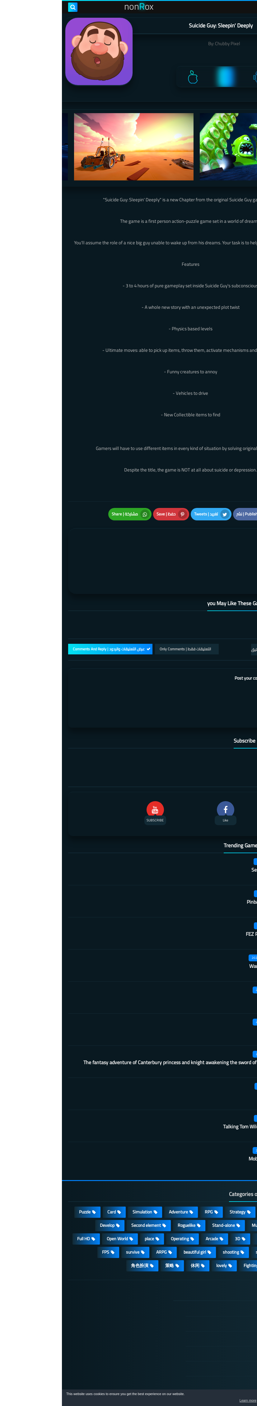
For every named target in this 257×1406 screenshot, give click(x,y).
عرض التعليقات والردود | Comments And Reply (47, 610)
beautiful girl (133, 1213)
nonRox (204, 1386)
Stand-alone (161, 1186)
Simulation (80, 1173)
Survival (233, 1200)
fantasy (202, 1200)
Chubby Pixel (165, 43)
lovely (159, 1226)
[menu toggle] (246, 7)
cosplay (234, 1186)
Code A (216, 1055)
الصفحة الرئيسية (215, 1270)
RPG (147, 1173)
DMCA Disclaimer (214, 1285)
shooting (169, 1213)
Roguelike (124, 1186)
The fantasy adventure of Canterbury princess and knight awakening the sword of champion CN (122, 1023)
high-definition (227, 1226)
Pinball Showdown (204, 863)
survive (70, 1213)
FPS (43, 1213)
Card (49, 1173)
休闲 (133, 1226)
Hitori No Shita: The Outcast (92, 1319)
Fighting (189, 1226)
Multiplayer (200, 1186)
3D (175, 1200)
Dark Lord (213, 991)
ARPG (99, 1213)
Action (235, 1173)
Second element (84, 1186)
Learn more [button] (196, 1401)
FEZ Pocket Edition (204, 895)
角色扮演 (77, 1226)
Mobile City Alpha (205, 1119)
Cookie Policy (218, 1330)
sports (200, 1213)
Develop (45, 1186)
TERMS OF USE (216, 1300)
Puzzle (23, 1173)
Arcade (150, 1200)
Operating (118, 1200)
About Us (221, 1360)
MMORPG (231, 1213)
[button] (233, 1399)
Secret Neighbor (206, 830)
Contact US (219, 1345)
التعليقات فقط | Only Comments (123, 610)
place (87, 1200)
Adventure (116, 1173)
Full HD (21, 1200)
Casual (206, 1173)
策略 (107, 1226)
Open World (55, 1200)
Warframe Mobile (205, 927)
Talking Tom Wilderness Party (192, 1087)
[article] (68, 537)
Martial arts (211, 959)
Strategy (176, 1173)
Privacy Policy (217, 1315)
